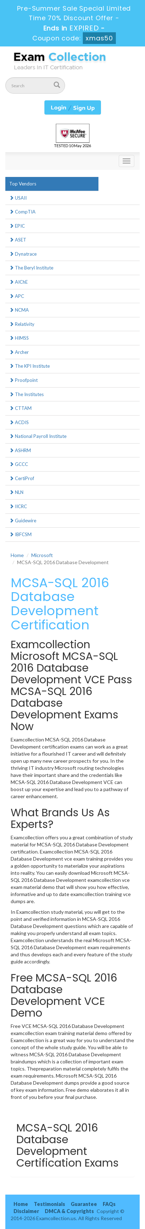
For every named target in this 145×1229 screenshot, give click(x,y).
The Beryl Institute (31, 268)
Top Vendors (22, 184)
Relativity (21, 324)
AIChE (18, 282)
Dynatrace (23, 254)
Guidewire (22, 520)
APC (16, 296)
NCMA (19, 310)
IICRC (18, 506)
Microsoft (42, 555)
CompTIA (22, 212)
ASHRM (20, 450)
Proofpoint (23, 380)
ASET (17, 240)
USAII (18, 198)
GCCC (18, 464)
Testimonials (49, 1204)
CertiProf (21, 478)
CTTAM (20, 408)
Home (17, 555)
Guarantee (84, 1204)
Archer (19, 352)
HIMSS (19, 338)
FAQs (109, 1204)
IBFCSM (20, 534)
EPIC (17, 226)
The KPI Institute (29, 366)
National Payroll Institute (37, 436)
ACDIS (19, 422)
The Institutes (26, 394)
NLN (16, 492)
